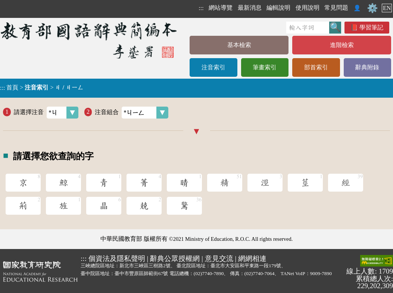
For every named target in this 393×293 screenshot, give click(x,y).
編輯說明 (278, 7)
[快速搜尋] (307, 28)
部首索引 (316, 67)
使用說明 (307, 7)
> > (42, 87)
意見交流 (219, 258)
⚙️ (372, 8)
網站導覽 (221, 7)
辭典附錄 (367, 67)
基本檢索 (239, 45)
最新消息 (250, 7)
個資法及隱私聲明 (116, 258)
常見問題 (336, 7)
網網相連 (252, 258)
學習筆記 (371, 27)
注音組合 (131, 113)
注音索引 (213, 67)
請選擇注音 (46, 113)
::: (201, 8)
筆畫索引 (265, 67)
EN (387, 8)
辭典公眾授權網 (175, 258)
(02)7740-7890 (209, 273)
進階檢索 (342, 45)
